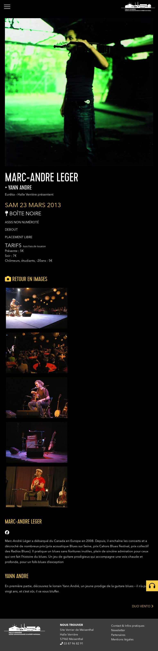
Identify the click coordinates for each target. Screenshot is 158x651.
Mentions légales (122, 639)
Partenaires (118, 635)
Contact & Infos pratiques (127, 625)
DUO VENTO (142, 606)
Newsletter (118, 630)
